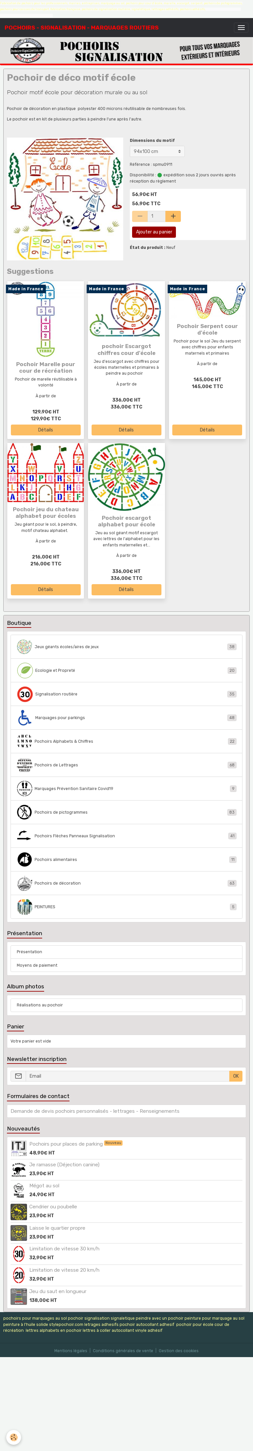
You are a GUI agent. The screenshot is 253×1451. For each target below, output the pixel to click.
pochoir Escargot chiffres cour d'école (126, 349)
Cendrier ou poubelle (53, 1207)
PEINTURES (127, 907)
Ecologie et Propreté (127, 670)
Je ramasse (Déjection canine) (64, 1165)
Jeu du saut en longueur (57, 1291)
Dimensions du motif (152, 140)
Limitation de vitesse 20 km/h (64, 1270)
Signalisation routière (127, 694)
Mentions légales (70, 1351)
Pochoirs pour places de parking (66, 1144)
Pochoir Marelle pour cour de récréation (45, 367)
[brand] (82, 27)
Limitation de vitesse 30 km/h (64, 1249)
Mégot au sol (44, 1186)
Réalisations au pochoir (40, 1005)
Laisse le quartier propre (57, 1228)
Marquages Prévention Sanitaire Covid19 (127, 788)
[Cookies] (14, 1437)
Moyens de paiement (37, 965)
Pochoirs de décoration (127, 883)
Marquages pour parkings (127, 718)
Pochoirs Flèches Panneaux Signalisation (127, 836)
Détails (45, 430)
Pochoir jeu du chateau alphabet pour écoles (46, 512)
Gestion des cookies (179, 1351)
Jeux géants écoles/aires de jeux (127, 647)
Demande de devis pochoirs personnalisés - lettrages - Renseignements (95, 1111)
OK (236, 1076)
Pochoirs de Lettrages (127, 765)
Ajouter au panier (154, 232)
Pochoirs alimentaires (127, 859)
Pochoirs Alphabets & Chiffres (127, 741)
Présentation (29, 952)
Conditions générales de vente (123, 1351)
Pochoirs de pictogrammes (127, 812)
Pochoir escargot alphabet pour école (126, 521)
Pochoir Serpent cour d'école (207, 329)
